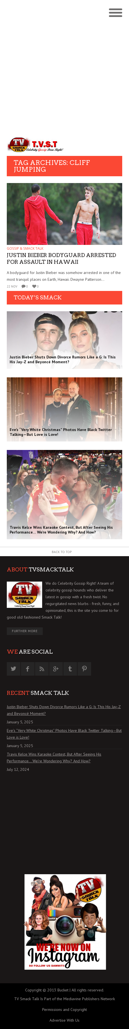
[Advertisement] (64, 67)
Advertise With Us (64, 1020)
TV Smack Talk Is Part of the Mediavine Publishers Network (64, 998)
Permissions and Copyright (64, 1009)
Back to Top (62, 552)
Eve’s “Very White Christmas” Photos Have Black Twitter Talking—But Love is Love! (64, 734)
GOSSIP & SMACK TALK (25, 248)
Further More (25, 631)
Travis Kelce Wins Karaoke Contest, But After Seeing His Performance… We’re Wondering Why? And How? (54, 757)
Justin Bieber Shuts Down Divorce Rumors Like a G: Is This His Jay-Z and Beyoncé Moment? (64, 710)
